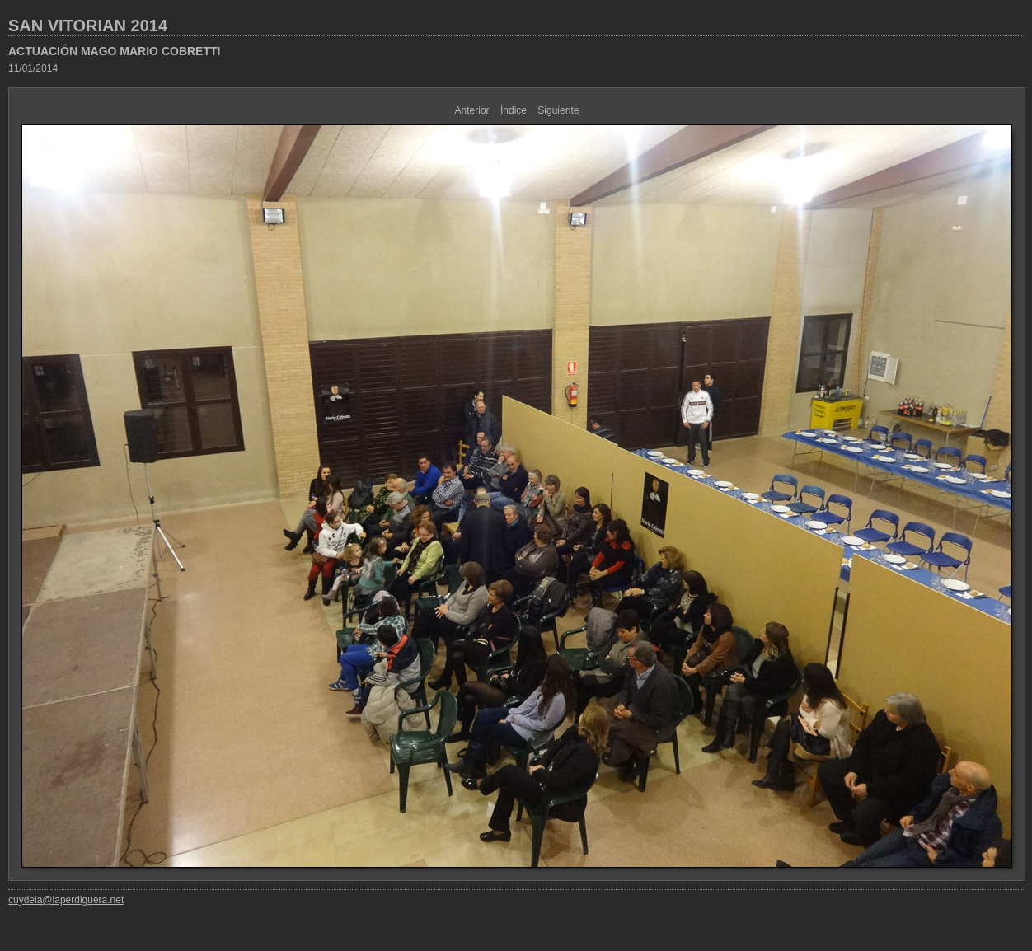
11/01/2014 (33, 68)
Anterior (472, 110)
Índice (513, 110)
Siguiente (558, 110)
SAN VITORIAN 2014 (87, 25)
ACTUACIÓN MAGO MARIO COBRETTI (114, 51)
